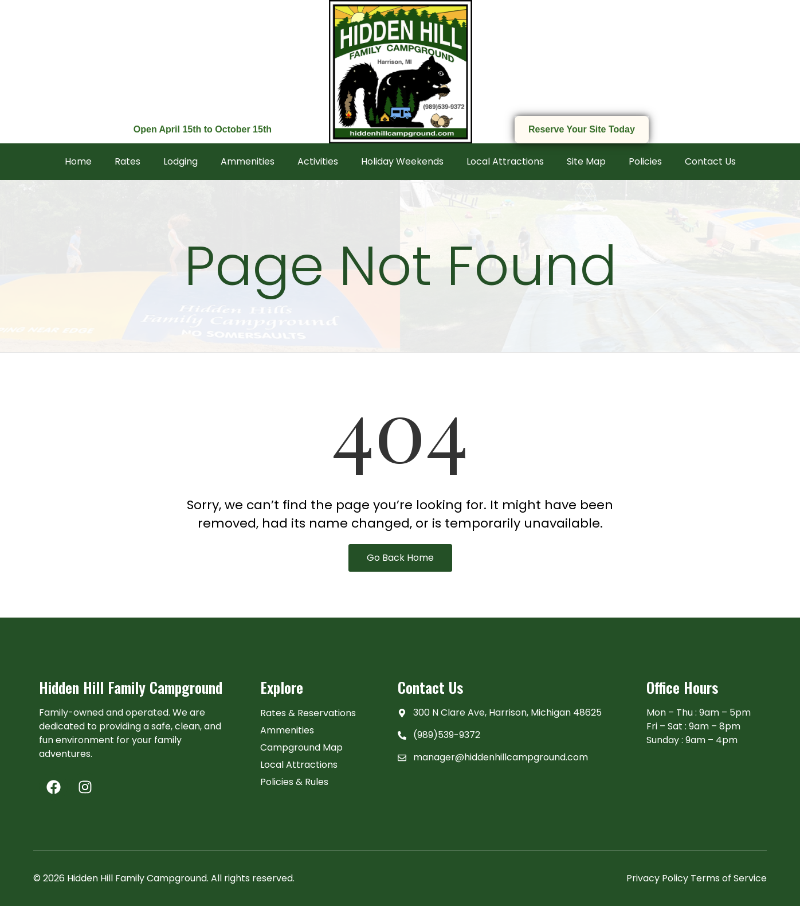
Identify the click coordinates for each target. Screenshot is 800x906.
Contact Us (710, 161)
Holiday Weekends (402, 161)
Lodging (180, 161)
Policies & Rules (294, 781)
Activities (317, 161)
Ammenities (247, 161)
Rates (127, 161)
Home (78, 161)
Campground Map (301, 747)
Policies (645, 161)
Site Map (586, 161)
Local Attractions (505, 161)
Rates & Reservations (308, 713)
